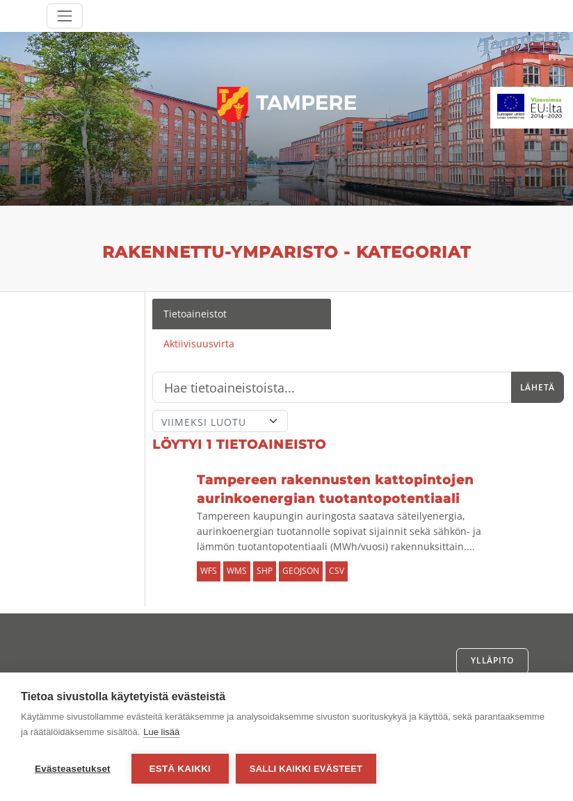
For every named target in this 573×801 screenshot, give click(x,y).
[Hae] (332, 388)
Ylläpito (492, 660)
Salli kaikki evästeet (306, 768)
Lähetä (537, 387)
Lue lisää (161, 732)
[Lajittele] (220, 421)
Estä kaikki (180, 768)
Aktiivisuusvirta (198, 343)
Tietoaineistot (195, 313)
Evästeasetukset (73, 768)
